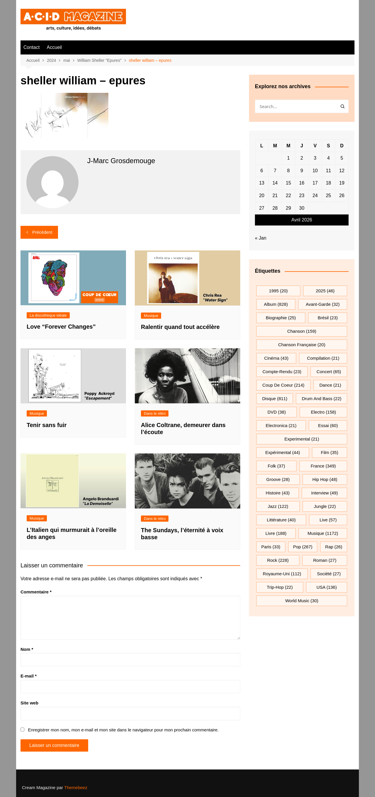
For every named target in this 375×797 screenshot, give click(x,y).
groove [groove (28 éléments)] (278, 479)
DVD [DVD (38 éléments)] (276, 411)
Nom (27, 649)
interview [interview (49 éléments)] (324, 492)
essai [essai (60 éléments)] (328, 425)
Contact (31, 47)
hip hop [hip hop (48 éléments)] (324, 479)
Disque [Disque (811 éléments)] (274, 398)
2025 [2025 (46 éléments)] (325, 290)
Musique (151, 315)
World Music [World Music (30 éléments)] (301, 600)
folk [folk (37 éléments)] (276, 465)
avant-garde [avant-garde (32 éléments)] (323, 304)
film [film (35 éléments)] (329, 452)
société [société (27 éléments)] (329, 573)
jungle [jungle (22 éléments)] (325, 506)
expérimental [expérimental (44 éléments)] (282, 452)
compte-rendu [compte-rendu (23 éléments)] (281, 371)
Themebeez (75, 787)
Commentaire (36, 591)
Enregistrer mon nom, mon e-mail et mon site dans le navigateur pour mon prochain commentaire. (123, 729)
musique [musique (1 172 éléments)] (323, 533)
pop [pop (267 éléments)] (302, 546)
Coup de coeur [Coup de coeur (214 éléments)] (283, 385)
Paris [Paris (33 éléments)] (270, 546)
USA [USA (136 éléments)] (326, 587)
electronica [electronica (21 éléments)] (281, 425)
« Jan (260, 237)
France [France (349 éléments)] (323, 465)
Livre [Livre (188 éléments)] (276, 533)
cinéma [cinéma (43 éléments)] (276, 358)
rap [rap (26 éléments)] (333, 546)
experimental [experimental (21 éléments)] (301, 438)
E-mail (29, 675)
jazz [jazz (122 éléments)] (278, 506)
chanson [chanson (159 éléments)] (301, 331)
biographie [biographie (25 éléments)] (281, 317)
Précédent (42, 232)
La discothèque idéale (48, 315)
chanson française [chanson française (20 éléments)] (301, 344)
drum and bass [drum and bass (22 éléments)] (321, 398)
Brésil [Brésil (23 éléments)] (328, 317)
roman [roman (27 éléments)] (324, 560)
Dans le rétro (155, 413)
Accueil (54, 47)
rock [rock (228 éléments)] (278, 560)
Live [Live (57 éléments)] (328, 519)
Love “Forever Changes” (61, 326)
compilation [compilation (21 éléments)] (323, 358)
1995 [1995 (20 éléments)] (278, 290)
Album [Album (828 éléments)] (276, 304)
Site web (29, 702)
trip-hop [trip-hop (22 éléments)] (280, 587)
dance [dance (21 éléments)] (330, 385)
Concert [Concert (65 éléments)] (329, 371)
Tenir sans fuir (47, 425)
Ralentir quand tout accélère (180, 327)
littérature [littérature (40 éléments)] (281, 519)
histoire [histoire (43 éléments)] (278, 492)
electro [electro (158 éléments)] (323, 411)
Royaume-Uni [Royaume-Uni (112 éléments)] (282, 573)
